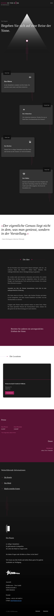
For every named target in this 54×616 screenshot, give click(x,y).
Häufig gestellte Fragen (12, 489)
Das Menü (7, 483)
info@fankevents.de (16, 600)
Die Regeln (8, 477)
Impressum (38, 611)
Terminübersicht (9, 392)
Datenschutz (45, 611)
